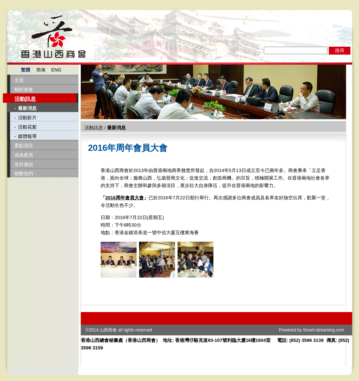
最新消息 (27, 108)
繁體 (25, 70)
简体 (41, 70)
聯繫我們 (23, 173)
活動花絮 (27, 127)
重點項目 (23, 145)
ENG (56, 70)
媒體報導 (27, 136)
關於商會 (23, 89)
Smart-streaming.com (323, 330)
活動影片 (27, 117)
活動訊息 (25, 99)
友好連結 (23, 164)
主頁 (19, 80)
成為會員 (23, 155)
